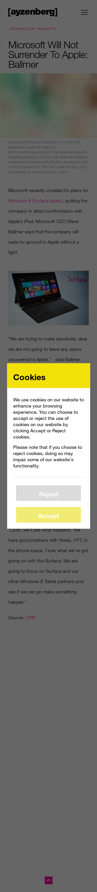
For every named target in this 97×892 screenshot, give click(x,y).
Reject (48, 493)
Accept (48, 515)
